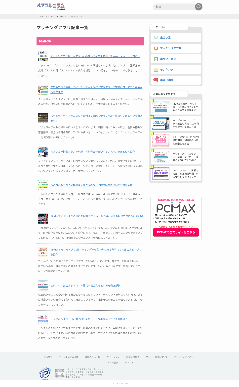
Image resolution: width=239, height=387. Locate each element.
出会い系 (165, 37)
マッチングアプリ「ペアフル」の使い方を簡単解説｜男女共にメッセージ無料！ (95, 56)
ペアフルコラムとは (68, 356)
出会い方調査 (168, 59)
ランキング (166, 69)
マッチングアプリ (170, 48)
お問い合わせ (132, 356)
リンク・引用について (156, 356)
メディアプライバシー (185, 356)
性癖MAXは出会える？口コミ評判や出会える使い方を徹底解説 (85, 285)
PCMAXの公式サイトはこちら (176, 232)
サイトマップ (113, 356)
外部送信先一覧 (92, 356)
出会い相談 (166, 80)
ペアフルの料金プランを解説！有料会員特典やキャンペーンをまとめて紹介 (92, 151)
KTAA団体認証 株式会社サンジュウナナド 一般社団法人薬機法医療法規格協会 (60, 374)
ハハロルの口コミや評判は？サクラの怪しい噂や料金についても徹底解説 (91, 185)
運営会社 (48, 356)
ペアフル (129, 362)
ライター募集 (112, 362)
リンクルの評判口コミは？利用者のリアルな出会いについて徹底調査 (89, 319)
